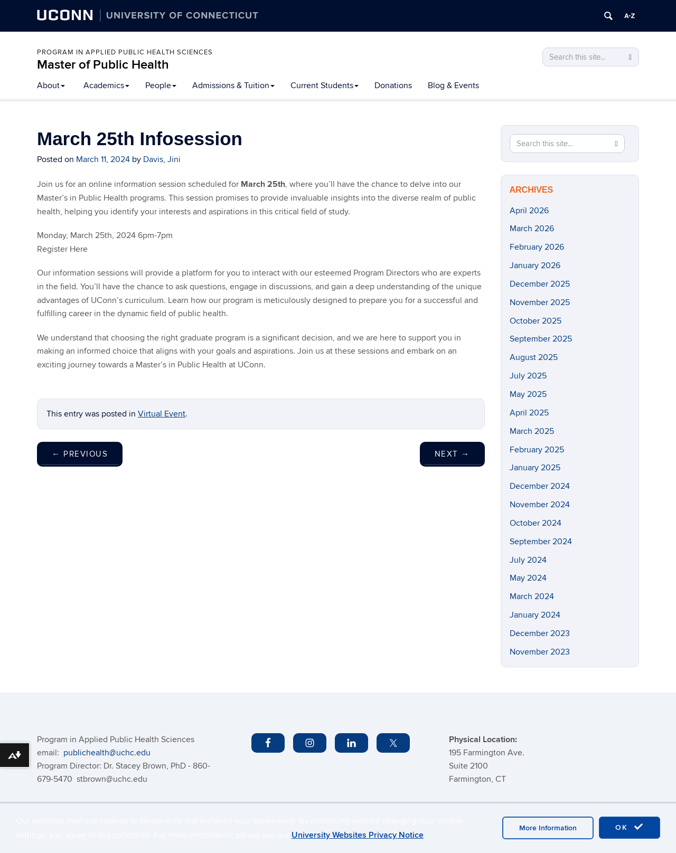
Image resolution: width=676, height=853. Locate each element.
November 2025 (540, 302)
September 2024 (541, 541)
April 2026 (529, 210)
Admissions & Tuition (233, 85)
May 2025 (528, 394)
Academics (106, 85)
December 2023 (540, 633)
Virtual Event (161, 414)
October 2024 (535, 523)
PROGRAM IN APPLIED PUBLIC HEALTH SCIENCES (125, 52)
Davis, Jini (162, 159)
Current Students (324, 85)
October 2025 (535, 321)
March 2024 (532, 596)
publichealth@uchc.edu (107, 752)
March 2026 (532, 228)
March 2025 (532, 431)
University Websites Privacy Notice (358, 835)
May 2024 (528, 578)
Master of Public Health (103, 64)
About (51, 85)
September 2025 (541, 339)
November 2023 (540, 652)
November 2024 (540, 504)
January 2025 (535, 467)
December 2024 (540, 486)
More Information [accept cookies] (548, 827)
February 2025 (537, 449)
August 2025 (534, 357)
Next (452, 454)
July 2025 (528, 376)
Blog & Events (453, 85)
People (160, 85)
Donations (393, 85)
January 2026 (535, 265)
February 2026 (537, 247)
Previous (80, 454)
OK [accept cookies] (629, 827)
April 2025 (529, 412)
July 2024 (528, 560)
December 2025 (540, 284)
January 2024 (535, 615)
